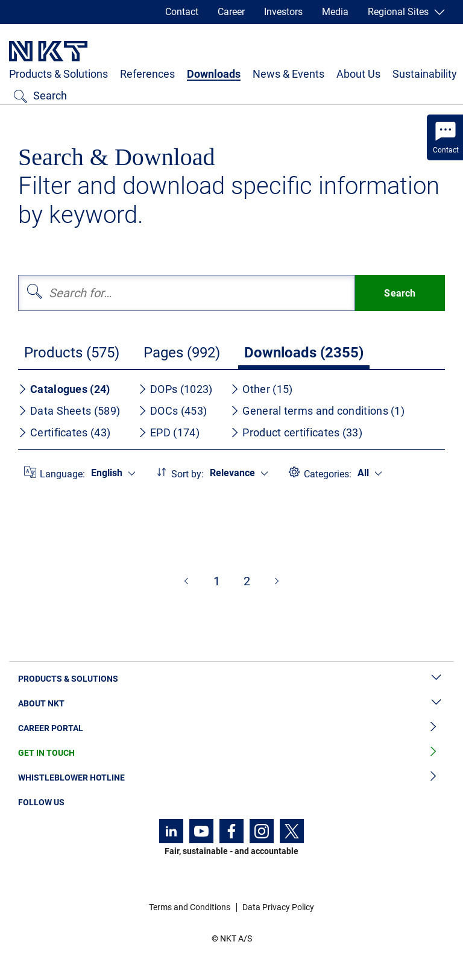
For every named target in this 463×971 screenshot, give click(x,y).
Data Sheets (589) (69, 410)
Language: (62, 474)
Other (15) (261, 389)
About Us (358, 74)
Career (231, 11)
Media (335, 11)
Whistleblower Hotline (231, 778)
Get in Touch (231, 753)
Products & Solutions (58, 74)
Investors (283, 11)
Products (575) (71, 352)
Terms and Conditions (189, 907)
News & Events (288, 74)
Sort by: (187, 474)
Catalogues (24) (64, 389)
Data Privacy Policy (278, 907)
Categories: (327, 474)
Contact (181, 11)
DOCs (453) (172, 410)
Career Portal (231, 728)
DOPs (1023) (175, 389)
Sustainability (424, 74)
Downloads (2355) (304, 352)
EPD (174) (169, 432)
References (147, 74)
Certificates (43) (64, 432)
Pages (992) (181, 352)
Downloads (214, 74)
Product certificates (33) (296, 432)
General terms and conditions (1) (317, 410)
